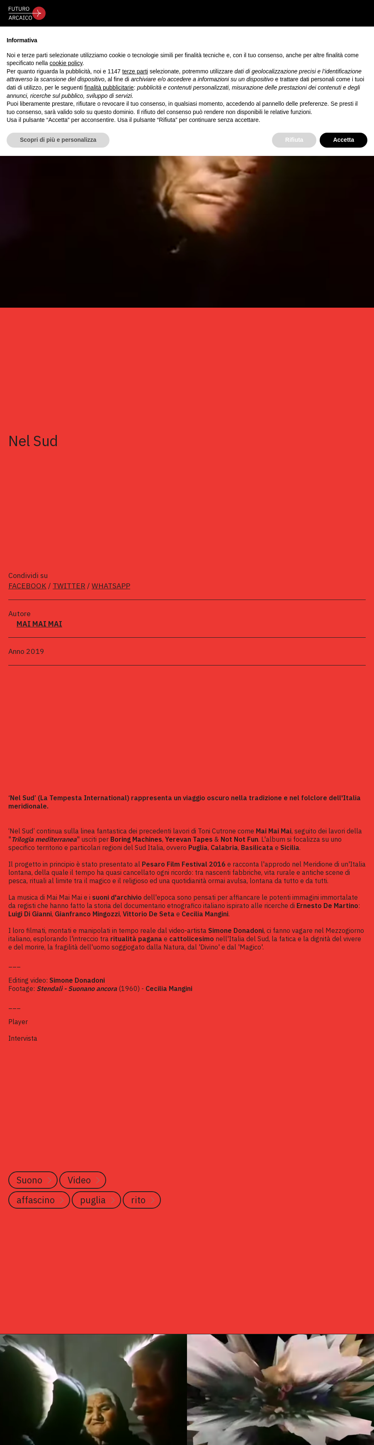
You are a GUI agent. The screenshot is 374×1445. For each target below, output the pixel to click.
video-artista (187, 930)
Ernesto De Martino (327, 905)
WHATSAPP (111, 585)
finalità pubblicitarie (109, 87)
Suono (29, 1180)
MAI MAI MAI (39, 624)
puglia (93, 1200)
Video (79, 1180)
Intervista (23, 1038)
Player (18, 1022)
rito (138, 1200)
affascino (36, 1200)
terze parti (135, 71)
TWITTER (69, 585)
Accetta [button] (343, 139)
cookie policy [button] (66, 63)
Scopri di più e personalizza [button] (58, 139)
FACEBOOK (27, 585)
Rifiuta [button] (294, 139)
